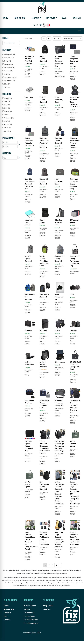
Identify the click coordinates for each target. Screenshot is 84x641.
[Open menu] (79, 31)
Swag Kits (27, 609)
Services (35, 17)
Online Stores (29, 613)
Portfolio (7, 613)
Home (5, 17)
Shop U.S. (47, 609)
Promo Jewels (29, 616)
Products (50, 17)
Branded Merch (30, 606)
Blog (64, 17)
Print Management (31, 623)
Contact (77, 17)
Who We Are (20, 17)
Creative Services (31, 620)
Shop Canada (48, 606)
